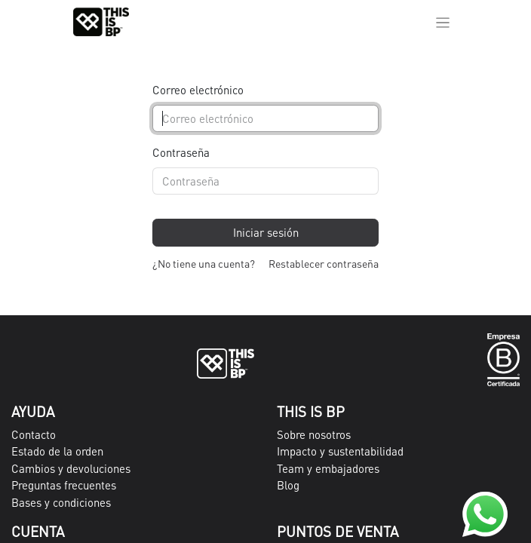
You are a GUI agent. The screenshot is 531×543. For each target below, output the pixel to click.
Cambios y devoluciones (70, 468)
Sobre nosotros (314, 434)
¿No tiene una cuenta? (203, 263)
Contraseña (181, 152)
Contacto (33, 434)
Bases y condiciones (61, 502)
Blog (288, 484)
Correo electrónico (198, 89)
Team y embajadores (328, 468)
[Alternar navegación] (443, 22)
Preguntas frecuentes (63, 484)
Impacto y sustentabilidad (340, 451)
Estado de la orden (57, 451)
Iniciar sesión (266, 232)
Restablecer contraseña (324, 263)
